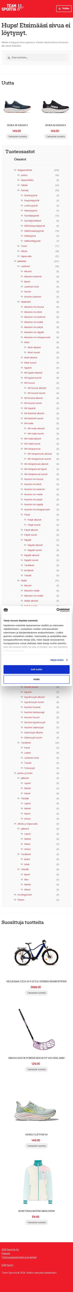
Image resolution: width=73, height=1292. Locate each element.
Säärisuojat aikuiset (33, 732)
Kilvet (26, 342)
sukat (26, 864)
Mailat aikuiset (31, 600)
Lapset (27, 783)
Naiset (27, 793)
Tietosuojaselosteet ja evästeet (19, 1257)
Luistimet (25, 266)
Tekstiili (27, 575)
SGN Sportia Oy (10, 1249)
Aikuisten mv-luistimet (34, 316)
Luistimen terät (31, 286)
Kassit (27, 747)
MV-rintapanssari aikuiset (40, 453)
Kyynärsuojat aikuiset (34, 697)
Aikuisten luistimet (33, 276)
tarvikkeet (29, 570)
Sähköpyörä (30, 235)
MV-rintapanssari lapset (35, 468)
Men (26, 879)
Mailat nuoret (30, 605)
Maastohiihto (27, 180)
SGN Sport (7, 1265)
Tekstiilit (25, 798)
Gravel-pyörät (30, 195)
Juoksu (24, 175)
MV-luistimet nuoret (33, 418)
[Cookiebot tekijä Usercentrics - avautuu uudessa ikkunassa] (56, 610)
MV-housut (29, 382)
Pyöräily (24, 190)
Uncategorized (24, 894)
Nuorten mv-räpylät (33, 504)
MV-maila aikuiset (36, 428)
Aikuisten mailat (31, 590)
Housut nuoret (31, 686)
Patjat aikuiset (34, 519)
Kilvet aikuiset (34, 347)
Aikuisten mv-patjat (33, 327)
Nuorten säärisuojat (34, 727)
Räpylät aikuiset (35, 544)
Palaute (5, 1253)
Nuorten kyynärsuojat (34, 722)
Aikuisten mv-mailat (33, 321)
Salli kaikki (36, 669)
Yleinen (20, 899)
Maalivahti (26, 301)
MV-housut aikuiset (37, 387)
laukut (27, 859)
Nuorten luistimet (32, 296)
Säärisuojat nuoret (33, 737)
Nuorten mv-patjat (33, 499)
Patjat (27, 514)
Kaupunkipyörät (31, 200)
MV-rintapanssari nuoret (39, 458)
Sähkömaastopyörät (34, 230)
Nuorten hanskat (32, 707)
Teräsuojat (29, 767)
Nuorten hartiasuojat (34, 712)
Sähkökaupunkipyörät (34, 225)
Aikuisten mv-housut (34, 306)
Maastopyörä (30, 210)
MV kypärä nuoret (32, 377)
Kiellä (36, 679)
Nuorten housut (32, 717)
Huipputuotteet (24, 169)
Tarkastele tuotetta (17, 136)
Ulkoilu (24, 251)
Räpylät (27, 539)
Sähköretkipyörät (32, 240)
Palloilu (24, 185)
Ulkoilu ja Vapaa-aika (27, 823)
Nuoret (27, 291)
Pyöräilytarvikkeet (32, 220)
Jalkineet (25, 778)
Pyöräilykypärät (31, 215)
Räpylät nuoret (35, 550)
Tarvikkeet (29, 565)
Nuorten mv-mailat (33, 494)
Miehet (27, 788)
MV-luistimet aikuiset (34, 413)
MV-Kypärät (30, 408)
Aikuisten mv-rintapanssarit (37, 337)
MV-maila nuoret (36, 433)
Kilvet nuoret (34, 352)
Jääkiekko (22, 261)
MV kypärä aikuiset (33, 372)
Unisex (27, 818)
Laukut (27, 752)
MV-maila (28, 423)
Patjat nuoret (34, 524)
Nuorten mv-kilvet (33, 484)
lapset (27, 281)
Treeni (24, 245)
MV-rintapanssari (32, 448)
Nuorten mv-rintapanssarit (37, 509)
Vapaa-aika (26, 256)
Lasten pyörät (31, 205)
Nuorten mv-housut (33, 479)
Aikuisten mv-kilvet (33, 311)
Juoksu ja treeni (24, 773)
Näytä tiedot (57, 660)
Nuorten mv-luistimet (34, 489)
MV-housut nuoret (36, 392)
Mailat (24, 580)
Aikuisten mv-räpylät (34, 332)
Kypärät (28, 367)
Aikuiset (28, 271)
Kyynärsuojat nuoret (34, 701)
